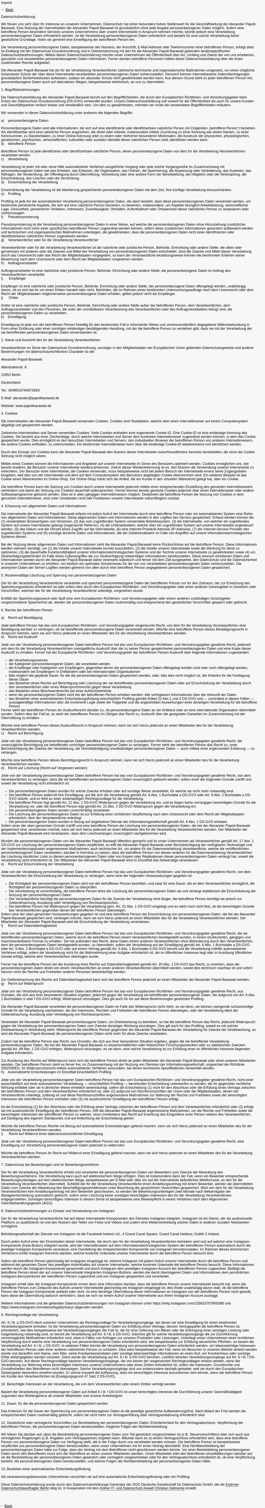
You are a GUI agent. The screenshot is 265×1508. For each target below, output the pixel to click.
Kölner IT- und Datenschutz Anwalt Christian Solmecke (142, 1488)
